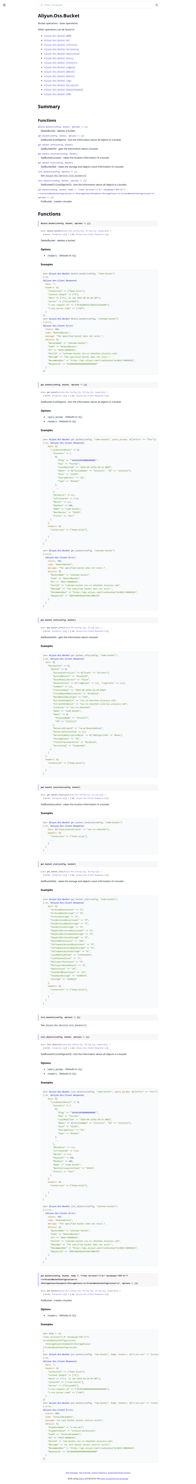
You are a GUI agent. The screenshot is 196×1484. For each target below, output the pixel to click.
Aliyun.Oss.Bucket (11, 42)
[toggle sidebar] (39, 4)
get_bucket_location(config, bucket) (79, 154)
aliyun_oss (9, 3)
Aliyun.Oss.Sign (10, 22)
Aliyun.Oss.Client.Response (16, 164)
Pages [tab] (5, 12)
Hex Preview (106, 1472)
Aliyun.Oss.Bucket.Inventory (16, 68)
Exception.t (79, 235)
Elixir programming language (136, 1478)
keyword (123, 231)
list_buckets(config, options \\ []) (79, 172)
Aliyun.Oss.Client (10, 152)
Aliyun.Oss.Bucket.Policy (14, 79)
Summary (9, 47)
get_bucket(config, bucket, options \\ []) (83, 136)
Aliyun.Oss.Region (11, 32)
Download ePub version (141, 1472)
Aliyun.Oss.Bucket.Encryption (17, 64)
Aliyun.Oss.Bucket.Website (15, 107)
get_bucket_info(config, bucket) (77, 145)
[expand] (40, 19)
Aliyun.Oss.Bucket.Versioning (16, 99)
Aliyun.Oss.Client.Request (15, 160)
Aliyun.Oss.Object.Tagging (15, 133)
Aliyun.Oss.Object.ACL (13, 121)
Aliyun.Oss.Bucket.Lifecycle (15, 72)
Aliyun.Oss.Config (11, 174)
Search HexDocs (120, 1473)
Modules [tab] (17, 12)
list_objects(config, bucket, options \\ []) (84, 181)
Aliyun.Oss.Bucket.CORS (14, 60)
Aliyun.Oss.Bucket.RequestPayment (20, 91)
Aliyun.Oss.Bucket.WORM (15, 103)
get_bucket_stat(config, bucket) (77, 163)
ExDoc (103, 1478)
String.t (111, 231)
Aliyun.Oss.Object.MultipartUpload (20, 125)
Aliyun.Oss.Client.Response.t (112, 235)
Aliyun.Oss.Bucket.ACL (13, 56)
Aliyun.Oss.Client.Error (13, 156)
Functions (10, 51)
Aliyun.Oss (7, 18)
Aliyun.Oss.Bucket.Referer (15, 83)
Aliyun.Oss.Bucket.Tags (13, 95)
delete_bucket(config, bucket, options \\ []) (84, 127)
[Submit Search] (63, 5)
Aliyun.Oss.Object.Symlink (15, 129)
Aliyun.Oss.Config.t (93, 231)
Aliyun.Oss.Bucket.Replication (17, 87)
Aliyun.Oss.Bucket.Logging (15, 76)
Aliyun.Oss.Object (11, 117)
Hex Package (93, 1472)
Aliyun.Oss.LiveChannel (14, 143)
